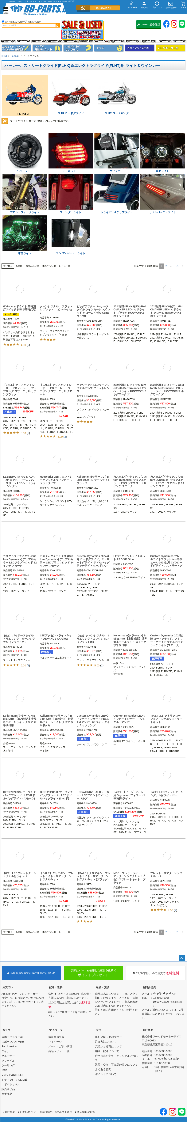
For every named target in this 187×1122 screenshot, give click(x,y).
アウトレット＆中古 (139, 48)
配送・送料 (55, 987)
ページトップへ (182, 958)
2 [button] (166, 265)
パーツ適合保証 (148, 24)
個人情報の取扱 (86, 1111)
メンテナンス (16, 48)
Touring (14, 56)
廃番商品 (7, 1093)
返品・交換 (102, 987)
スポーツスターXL (12, 1036)
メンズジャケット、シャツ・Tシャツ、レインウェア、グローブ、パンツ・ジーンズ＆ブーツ (47, 48)
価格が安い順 (49, 266)
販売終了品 (8, 1089)
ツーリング (8, 1065)
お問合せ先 (149, 987)
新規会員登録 (56, 1036)
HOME (4, 56)
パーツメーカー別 (170, 48)
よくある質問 (103, 1069)
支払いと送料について (108, 1046)
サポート (101, 1030)
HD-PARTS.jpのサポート (110, 1036)
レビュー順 (64, 266)
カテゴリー (9, 1030)
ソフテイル (8, 1060)
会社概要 (147, 1030)
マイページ (55, 1030)
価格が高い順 (32, 266)
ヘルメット (78, 48)
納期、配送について (107, 1051)
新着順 (19, 266)
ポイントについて (105, 1074)
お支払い (7, 987)
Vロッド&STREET (13, 1074)
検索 (58, 25)
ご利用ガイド (28, 1001)
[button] (182, 266)
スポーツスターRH (13, 1041)
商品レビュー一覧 (59, 1051)
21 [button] (177, 265)
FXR (4, 1070)
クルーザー (8, 1055)
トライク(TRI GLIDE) (14, 1079)
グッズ (108, 48)
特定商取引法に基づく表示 (56, 1111)
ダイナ (6, 1051)
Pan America (9, 1046)
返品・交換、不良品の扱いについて (116, 1064)
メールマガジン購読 (60, 1046)
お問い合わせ (28, 1111)
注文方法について (105, 1041)
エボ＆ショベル (11, 1084)
